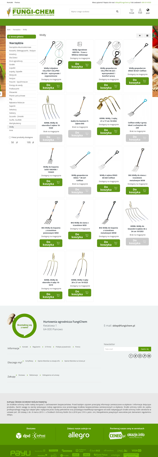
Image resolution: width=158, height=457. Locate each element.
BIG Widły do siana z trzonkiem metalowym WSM (137, 174)
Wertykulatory (15, 123)
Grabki (12, 64)
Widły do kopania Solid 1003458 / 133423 (51, 165)
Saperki (12, 106)
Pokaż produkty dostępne (21, 137)
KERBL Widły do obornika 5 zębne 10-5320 (51, 123)
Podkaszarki (14, 88)
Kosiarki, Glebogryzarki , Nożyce (22, 50)
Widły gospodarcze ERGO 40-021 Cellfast (137, 69)
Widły (11, 127)
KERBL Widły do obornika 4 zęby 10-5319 (51, 276)
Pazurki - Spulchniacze (18, 82)
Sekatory (13, 109)
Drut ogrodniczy (16, 61)
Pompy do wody (16, 85)
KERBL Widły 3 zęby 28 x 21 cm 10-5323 (79, 275)
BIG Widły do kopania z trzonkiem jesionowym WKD (50, 225)
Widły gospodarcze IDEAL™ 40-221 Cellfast (79, 174)
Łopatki (12, 68)
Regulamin (39, 339)
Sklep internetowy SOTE (15, 451)
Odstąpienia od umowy (57, 362)
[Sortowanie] (139, 35)
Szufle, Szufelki (15, 120)
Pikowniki (13, 92)
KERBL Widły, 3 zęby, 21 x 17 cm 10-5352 (108, 117)
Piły (10, 99)
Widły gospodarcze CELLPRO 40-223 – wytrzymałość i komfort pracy (108, 71)
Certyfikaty (30, 350)
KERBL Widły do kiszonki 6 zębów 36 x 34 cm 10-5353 (137, 223)
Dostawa (23, 362)
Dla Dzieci (13, 57)
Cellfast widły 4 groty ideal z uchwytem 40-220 (137, 122)
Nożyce (12, 78)
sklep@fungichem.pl (123, 2)
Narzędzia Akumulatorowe (20, 47)
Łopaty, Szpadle (15, 71)
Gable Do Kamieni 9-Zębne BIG (80, 120)
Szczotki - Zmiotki (16, 116)
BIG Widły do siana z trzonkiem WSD (80, 219)
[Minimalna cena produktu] (12, 142)
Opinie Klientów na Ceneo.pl (83, 350)
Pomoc (17, 2)
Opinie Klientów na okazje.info (53, 350)
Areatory (12, 54)
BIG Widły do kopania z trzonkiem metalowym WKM (108, 225)
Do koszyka (48, 84)
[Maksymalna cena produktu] (28, 142)
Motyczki (13, 75)
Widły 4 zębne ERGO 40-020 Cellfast (108, 173)
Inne (11, 130)
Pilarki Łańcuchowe (17, 95)
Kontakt (10, 2)
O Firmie (53, 339)
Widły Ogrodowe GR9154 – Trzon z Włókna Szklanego (80, 51)
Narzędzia (16, 43)
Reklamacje (37, 362)
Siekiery (12, 113)
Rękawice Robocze (16, 102)
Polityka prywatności (71, 339)
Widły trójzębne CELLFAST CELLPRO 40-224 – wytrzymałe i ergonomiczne (50, 71)
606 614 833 (146, 2)
